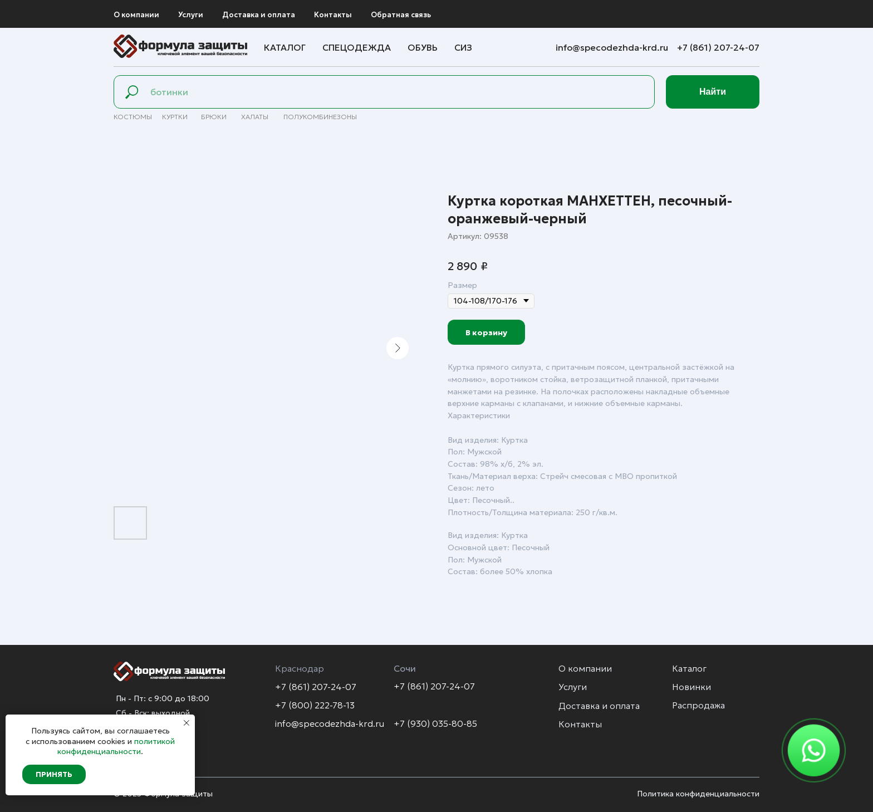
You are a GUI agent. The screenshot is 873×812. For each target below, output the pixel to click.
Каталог (285, 47)
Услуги (190, 14)
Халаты (254, 116)
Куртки (175, 116)
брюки (214, 116)
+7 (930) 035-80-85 (435, 723)
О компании (136, 14)
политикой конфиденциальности (116, 746)
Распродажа (698, 705)
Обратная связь (401, 14)
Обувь (423, 47)
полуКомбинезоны (320, 116)
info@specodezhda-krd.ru (613, 47)
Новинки (691, 686)
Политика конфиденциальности (698, 794)
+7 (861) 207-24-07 (718, 47)
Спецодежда (356, 47)
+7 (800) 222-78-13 (315, 705)
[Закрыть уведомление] (186, 722)
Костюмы (133, 116)
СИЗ (463, 47)
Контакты (333, 14)
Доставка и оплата (258, 14)
